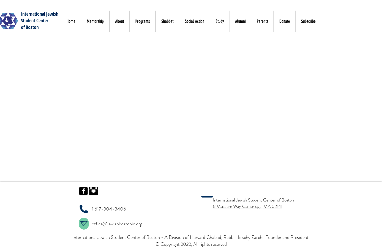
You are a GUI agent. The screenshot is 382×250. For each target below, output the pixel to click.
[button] (342, 21)
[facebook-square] (83, 191)
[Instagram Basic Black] (93, 191)
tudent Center (35, 20)
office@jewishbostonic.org (117, 223)
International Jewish (39, 14)
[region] (84, 224)
